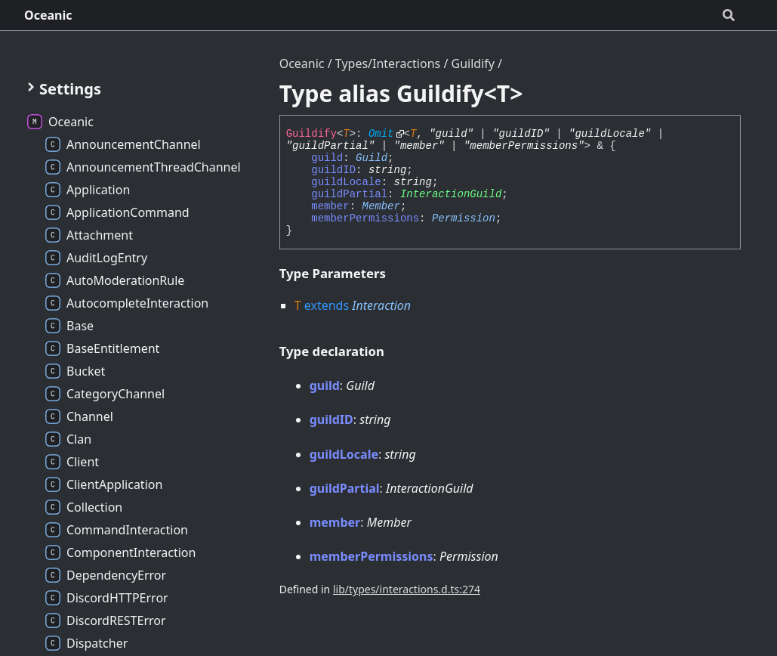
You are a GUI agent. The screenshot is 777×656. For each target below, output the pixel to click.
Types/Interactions (387, 63)
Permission (463, 218)
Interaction (381, 305)
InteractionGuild (450, 194)
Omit (381, 134)
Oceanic (48, 15)
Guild (371, 158)
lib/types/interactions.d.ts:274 (406, 589)
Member (381, 206)
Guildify (473, 63)
